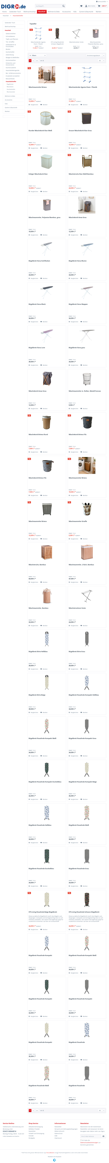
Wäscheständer (11, 92)
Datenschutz (59, 1133)
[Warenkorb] (102, 6)
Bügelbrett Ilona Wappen (78, 304)
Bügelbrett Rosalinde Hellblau (40, 825)
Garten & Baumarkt (11, 107)
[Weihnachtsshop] (29, 11)
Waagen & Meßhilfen (12, 57)
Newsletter (32, 1131)
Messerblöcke (10, 79)
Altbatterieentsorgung (36, 1127)
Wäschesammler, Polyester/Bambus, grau (95, 43)
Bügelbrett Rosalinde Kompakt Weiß (42, 738)
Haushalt (8, 30)
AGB (56, 1136)
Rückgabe (32, 1138)
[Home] (4, 11)
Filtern (33, 55)
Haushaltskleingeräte (12, 70)
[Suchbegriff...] (50, 6)
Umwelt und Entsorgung (36, 1133)
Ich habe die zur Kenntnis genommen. (90, 1142)
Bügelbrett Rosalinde (77, 1042)
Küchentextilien (11, 60)
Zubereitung (10, 55)
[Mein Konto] (90, 6)
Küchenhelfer (10, 52)
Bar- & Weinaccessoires (13, 73)
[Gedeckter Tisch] (15, 11)
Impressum (58, 1138)
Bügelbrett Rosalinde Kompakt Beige (83, 782)
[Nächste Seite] (33, 60)
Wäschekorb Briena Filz (77, 435)
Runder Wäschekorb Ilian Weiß (40, 131)
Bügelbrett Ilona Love (37, 348)
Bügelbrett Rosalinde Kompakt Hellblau (84, 695)
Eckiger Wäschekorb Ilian (38, 174)
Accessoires (8, 100)
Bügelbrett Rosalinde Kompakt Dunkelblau (45, 782)
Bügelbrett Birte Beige (37, 695)
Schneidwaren (10, 36)
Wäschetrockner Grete (76, 42)
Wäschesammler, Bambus (38, 608)
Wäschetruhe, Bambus (37, 565)
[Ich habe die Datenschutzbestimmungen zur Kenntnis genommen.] (81, 1140)
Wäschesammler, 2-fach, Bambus (81, 565)
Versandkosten (50, 1152)
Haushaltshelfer (11, 81)
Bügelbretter (10, 84)
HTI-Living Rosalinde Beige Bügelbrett (43, 912)
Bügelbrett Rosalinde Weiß (79, 825)
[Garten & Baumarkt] (86, 11)
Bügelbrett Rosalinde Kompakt (40, 955)
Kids (6, 104)
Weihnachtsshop (10, 26)
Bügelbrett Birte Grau (77, 652)
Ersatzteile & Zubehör (13, 76)
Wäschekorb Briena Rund (38, 435)
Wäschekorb (10, 87)
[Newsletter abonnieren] (103, 1136)
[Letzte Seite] (37, 60)
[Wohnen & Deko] (54, 11)
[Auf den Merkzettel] (44, 105)
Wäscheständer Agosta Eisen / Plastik (38, 43)
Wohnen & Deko (10, 96)
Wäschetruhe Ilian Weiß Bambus (81, 174)
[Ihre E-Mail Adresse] (90, 1136)
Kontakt (31, 1136)
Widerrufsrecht (59, 1131)
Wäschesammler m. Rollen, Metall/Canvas (85, 391)
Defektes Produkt (34, 1129)
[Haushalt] (42, 11)
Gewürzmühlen (11, 33)
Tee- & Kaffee (10, 42)
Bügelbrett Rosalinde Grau (79, 869)
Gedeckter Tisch (10, 23)
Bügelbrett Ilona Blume (77, 261)
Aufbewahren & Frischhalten (11, 45)
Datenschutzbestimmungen (89, 1142)
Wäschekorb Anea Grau (78, 217)
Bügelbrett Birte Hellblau (38, 652)
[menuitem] (50, 7)
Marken (7, 111)
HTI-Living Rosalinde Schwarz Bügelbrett (57, 43)
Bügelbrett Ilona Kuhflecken (39, 261)
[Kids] (75, 11)
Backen (8, 49)
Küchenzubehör (11, 68)
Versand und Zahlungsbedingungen (66, 1129)
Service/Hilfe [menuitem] (101, 1)
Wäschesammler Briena (38, 87)
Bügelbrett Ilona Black (37, 304)
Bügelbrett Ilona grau (77, 348)
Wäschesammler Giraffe (78, 521)
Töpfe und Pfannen (12, 39)
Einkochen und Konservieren (10, 64)
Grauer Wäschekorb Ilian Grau (80, 131)
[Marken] (99, 11)
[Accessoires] (66, 11)
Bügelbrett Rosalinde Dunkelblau (41, 869)
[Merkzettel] (81, 6)
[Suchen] (63, 6)
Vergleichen (33, 105)
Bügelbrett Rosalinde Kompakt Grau (82, 738)
